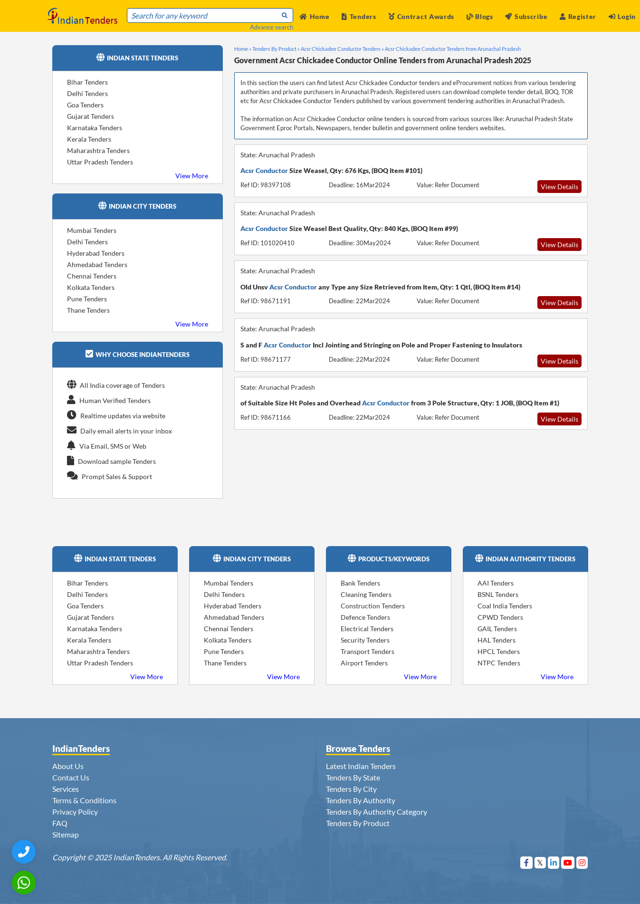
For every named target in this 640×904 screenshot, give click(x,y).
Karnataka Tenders (94, 128)
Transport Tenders (367, 651)
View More (191, 176)
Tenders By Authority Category (376, 811)
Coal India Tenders (505, 606)
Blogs (480, 16)
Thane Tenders (88, 310)
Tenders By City (351, 788)
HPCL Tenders (499, 651)
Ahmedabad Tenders (97, 264)
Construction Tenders (373, 606)
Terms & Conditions (84, 800)
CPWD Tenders (500, 617)
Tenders (359, 16)
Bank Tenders (360, 583)
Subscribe (526, 16)
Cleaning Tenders (366, 594)
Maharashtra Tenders (98, 150)
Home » (242, 49)
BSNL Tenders (498, 594)
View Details (559, 187)
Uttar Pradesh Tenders (100, 162)
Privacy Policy (75, 811)
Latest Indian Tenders (361, 765)
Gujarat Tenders (90, 116)
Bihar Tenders (87, 82)
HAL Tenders (497, 640)
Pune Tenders (87, 299)
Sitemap (65, 834)
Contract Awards (421, 16)
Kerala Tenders (89, 139)
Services (65, 788)
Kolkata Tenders (91, 287)
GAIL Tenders (497, 629)
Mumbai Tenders (91, 230)
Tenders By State (353, 777)
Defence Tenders (365, 617)
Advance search (271, 27)
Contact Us (70, 777)
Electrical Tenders (367, 629)
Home (314, 16)
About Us (68, 765)
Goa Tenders (85, 105)
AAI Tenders (496, 583)
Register (578, 16)
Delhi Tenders (87, 93)
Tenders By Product (358, 822)
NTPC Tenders (499, 663)
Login (622, 16)
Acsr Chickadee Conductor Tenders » (342, 49)
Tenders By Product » (276, 49)
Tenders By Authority (360, 800)
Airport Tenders (364, 663)
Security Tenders (365, 640)
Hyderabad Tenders (95, 253)
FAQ (59, 822)
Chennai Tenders (91, 276)
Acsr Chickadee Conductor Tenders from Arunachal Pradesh (453, 49)
